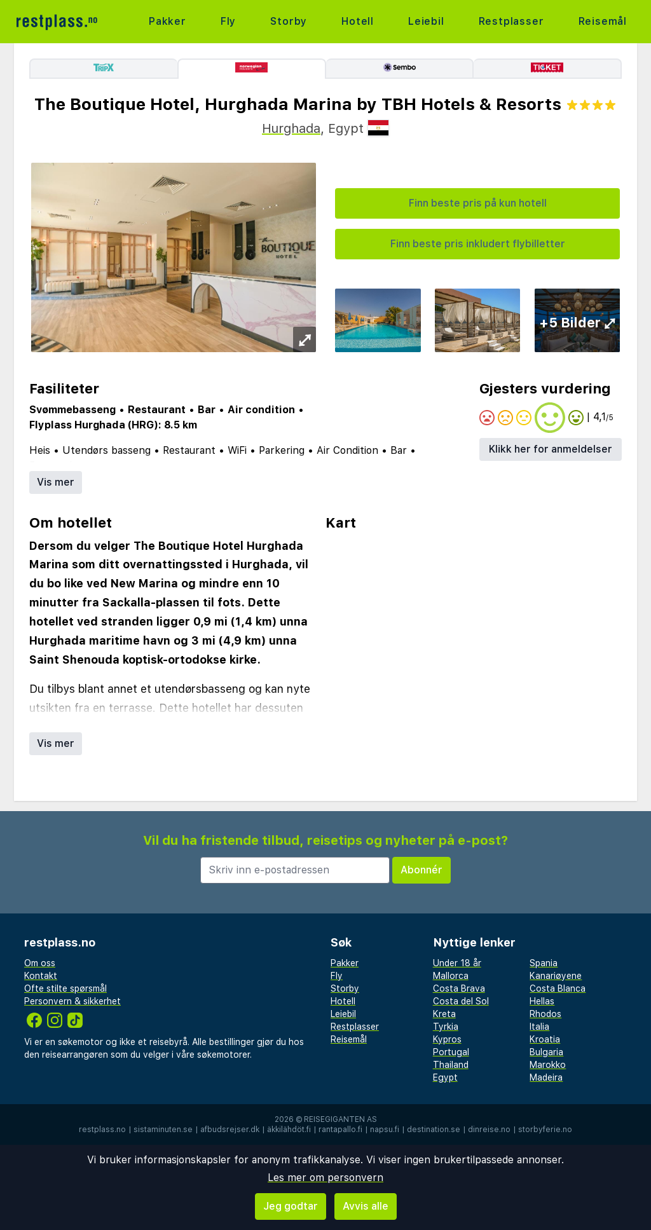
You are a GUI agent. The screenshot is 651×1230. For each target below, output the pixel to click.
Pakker (167, 21)
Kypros (447, 1039)
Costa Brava (459, 988)
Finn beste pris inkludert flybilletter (477, 244)
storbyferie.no (545, 1129)
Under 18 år (457, 963)
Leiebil (426, 21)
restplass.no (102, 1129)
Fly (228, 21)
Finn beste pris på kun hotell (478, 203)
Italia (539, 1027)
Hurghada (291, 128)
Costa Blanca (558, 988)
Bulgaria (546, 1052)
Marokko (548, 1065)
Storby (288, 21)
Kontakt (40, 976)
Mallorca (451, 976)
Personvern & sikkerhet (72, 1001)
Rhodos (545, 1014)
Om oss (39, 963)
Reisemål (603, 21)
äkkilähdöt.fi (289, 1129)
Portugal (451, 1052)
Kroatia (545, 1039)
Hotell (357, 21)
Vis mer (55, 482)
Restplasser (511, 21)
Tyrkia (445, 1027)
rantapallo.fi (340, 1129)
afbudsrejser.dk (229, 1129)
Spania (544, 963)
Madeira (546, 1077)
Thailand (451, 1065)
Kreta (444, 1014)
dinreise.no (489, 1129)
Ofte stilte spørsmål (65, 988)
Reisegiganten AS (340, 1119)
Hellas (542, 1001)
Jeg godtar (290, 1206)
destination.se (433, 1129)
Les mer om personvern (325, 1178)
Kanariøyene (556, 976)
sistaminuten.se (163, 1129)
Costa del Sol (461, 1001)
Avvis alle (365, 1206)
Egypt (445, 1077)
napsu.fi (384, 1129)
